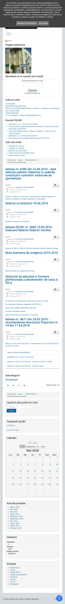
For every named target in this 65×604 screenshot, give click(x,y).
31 (57, 484)
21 (35, 478)
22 (42, 478)
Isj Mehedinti (11, 425)
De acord (43, 23)
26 (20, 484)
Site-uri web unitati (12, 111)
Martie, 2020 (14, 507)
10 (57, 464)
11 (13, 471)
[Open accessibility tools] (59, 598)
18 (13, 478)
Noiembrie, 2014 (16, 516)
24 (57, 478)
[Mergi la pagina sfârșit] (24, 386)
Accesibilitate (10, 104)
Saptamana (31, 446)
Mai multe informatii (27, 23)
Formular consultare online (15, 311)
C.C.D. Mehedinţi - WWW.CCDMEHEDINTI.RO (23, 115)
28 (20, 458)
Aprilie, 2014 (14, 523)
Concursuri (11, 379)
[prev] (30, 442)
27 (13, 458)
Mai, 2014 (13, 521)
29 (27, 458)
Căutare (11, 411)
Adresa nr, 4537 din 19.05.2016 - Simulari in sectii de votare (29, 361)
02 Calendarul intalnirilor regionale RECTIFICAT (23, 304)
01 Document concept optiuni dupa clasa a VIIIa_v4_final (26, 301)
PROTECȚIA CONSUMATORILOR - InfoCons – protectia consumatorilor (32, 108)
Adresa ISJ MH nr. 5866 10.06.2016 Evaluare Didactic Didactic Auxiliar (28, 228)
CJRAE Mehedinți (12, 113)
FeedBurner (35, 93)
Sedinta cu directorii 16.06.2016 (26, 203)
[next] (34, 442)
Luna (22, 446)
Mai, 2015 (13, 512)
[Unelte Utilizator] (56, 185)
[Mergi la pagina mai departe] (19, 386)
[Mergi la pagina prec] (13, 386)
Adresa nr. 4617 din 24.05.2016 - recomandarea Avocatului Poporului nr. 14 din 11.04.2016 (31, 322)
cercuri (12, 582)
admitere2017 (15, 572)
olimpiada (13, 577)
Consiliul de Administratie (24, 187)
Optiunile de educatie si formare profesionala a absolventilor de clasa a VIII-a (31, 279)
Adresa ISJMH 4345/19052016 (18, 352)
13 (27, 471)
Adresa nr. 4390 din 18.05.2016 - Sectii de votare (25, 366)
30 (35, 458)
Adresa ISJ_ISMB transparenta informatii (20, 308)
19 (20, 478)
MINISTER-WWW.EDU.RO (15, 106)
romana (13, 579)
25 (13, 484)
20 (27, 478)
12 (20, 471)
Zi (38, 446)
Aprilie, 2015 (14, 514)
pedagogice (14, 584)
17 (57, 471)
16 (49, 471)
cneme (12, 570)
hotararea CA (15, 568)
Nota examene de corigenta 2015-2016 (31, 253)
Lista (42, 446)
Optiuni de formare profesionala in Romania (21, 315)
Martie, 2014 (14, 526)
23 (49, 478)
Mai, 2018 (13, 509)
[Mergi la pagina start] (8, 386)
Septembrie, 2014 (16, 519)
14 (35, 471)
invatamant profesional (18, 575)
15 (42, 471)
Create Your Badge (13, 430)
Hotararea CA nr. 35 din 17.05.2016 (20, 357)
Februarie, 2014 (16, 528)
